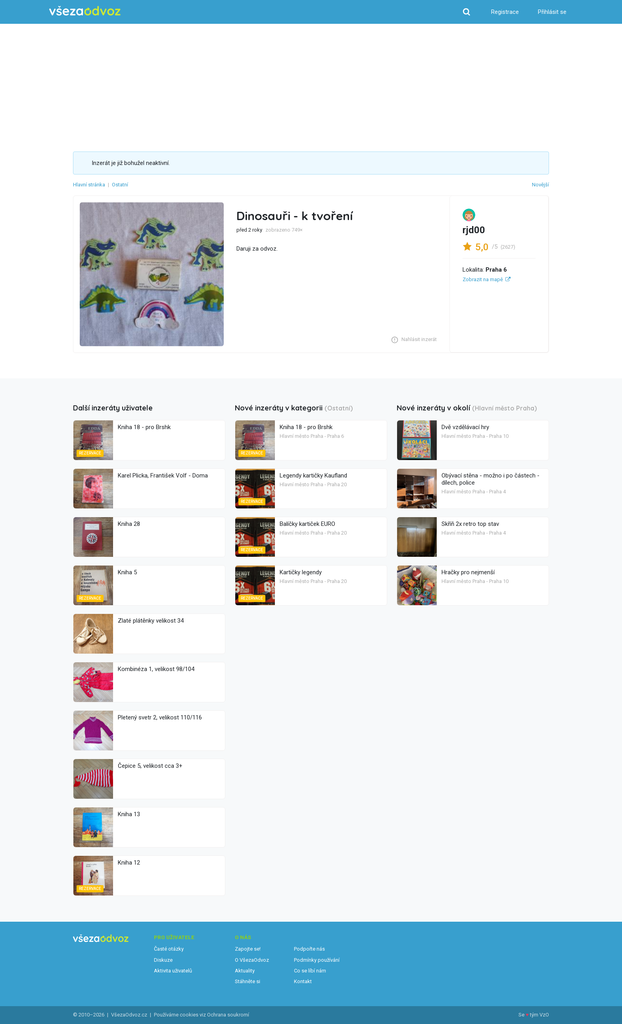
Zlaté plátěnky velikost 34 (151, 620)
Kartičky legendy (301, 572)
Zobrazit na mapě (483, 279)
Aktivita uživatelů (173, 971)
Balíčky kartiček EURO (307, 523)
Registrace (505, 11)
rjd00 (474, 230)
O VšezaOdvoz (252, 960)
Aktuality (245, 971)
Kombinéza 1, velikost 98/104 (156, 669)
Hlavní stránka (89, 185)
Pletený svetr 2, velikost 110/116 (160, 717)
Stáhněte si (247, 981)
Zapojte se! (248, 949)
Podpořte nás (309, 949)
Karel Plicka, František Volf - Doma (163, 475)
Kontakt (303, 981)
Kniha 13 (129, 814)
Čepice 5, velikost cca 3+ (150, 765)
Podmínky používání (317, 960)
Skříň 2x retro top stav (470, 523)
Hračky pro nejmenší (468, 572)
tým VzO (539, 1015)
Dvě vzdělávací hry (465, 427)
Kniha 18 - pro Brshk (144, 427)
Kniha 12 (129, 862)
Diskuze (163, 960)
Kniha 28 (129, 523)
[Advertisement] (311, 92)
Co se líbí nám (310, 971)
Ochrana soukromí (228, 1015)
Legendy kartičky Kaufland (313, 475)
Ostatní (120, 185)
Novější (540, 185)
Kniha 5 (127, 572)
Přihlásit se (552, 11)
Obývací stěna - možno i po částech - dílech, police (490, 479)
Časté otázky (169, 949)
